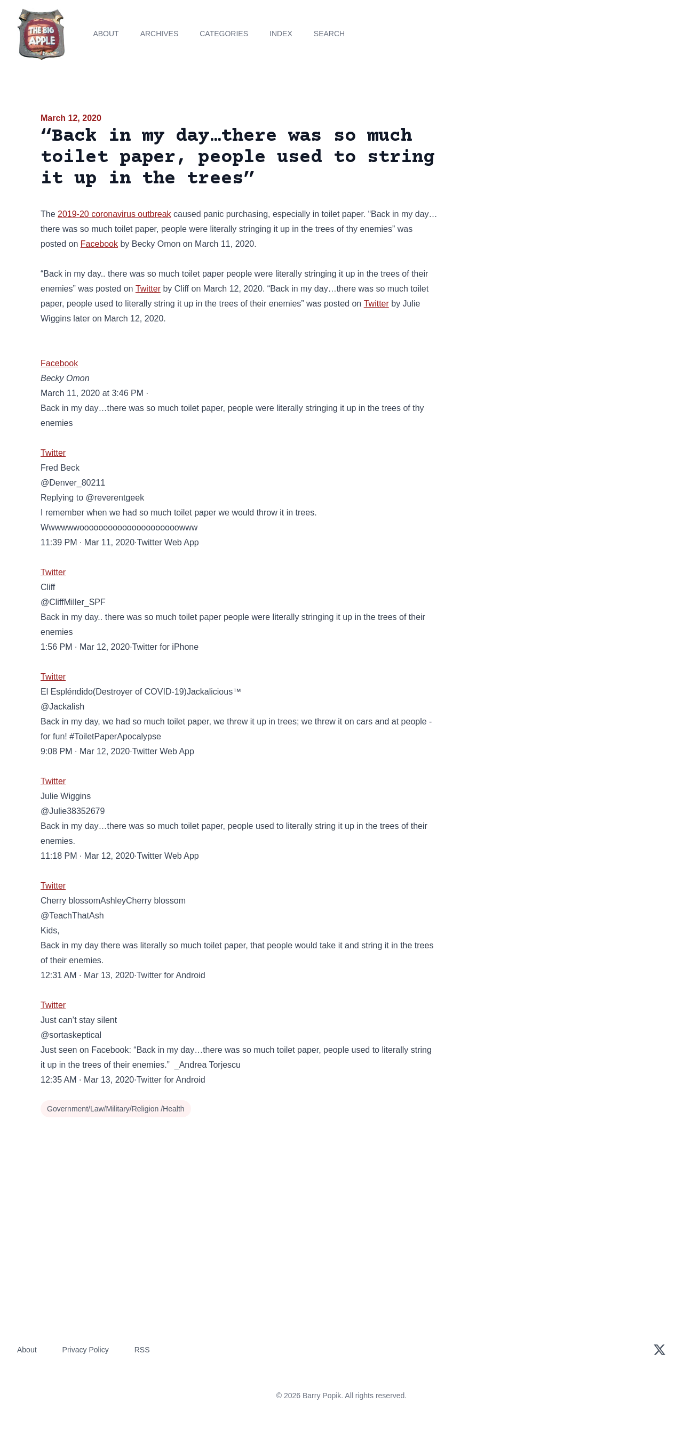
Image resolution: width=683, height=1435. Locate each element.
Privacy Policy (85, 1349)
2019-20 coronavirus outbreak (114, 214)
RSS (142, 1349)
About (105, 33)
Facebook (99, 243)
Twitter (148, 288)
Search (329, 33)
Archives (159, 33)
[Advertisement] (546, 194)
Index (280, 33)
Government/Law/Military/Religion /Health (116, 1109)
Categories (224, 33)
